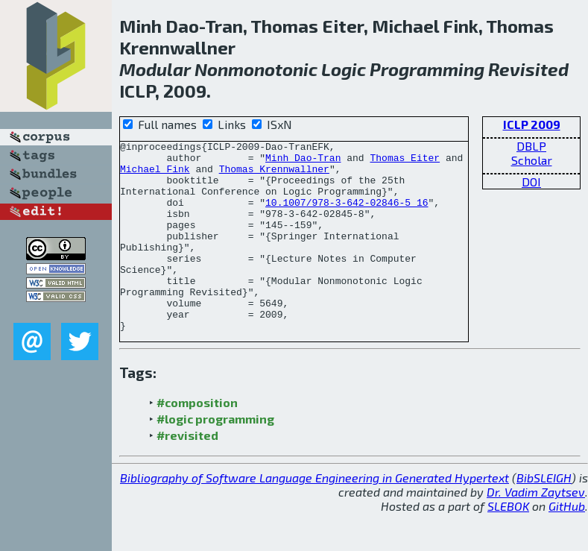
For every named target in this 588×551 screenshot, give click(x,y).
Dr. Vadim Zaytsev (536, 530)
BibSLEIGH (544, 516)
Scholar (531, 160)
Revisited (528, 69)
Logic (343, 69)
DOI (531, 181)
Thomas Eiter (405, 162)
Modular (155, 69)
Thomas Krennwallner (274, 175)
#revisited (187, 473)
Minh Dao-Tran (303, 162)
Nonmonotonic (256, 69)
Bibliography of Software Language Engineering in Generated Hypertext (314, 516)
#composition (197, 440)
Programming (427, 69)
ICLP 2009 (531, 124)
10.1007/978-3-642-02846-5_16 (346, 215)
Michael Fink (155, 175)
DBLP (531, 146)
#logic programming (215, 457)
